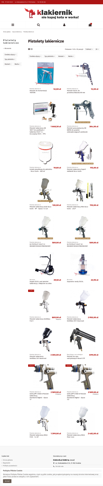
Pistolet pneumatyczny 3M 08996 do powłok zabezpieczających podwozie (77, 130)
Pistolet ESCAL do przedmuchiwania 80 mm (76, 92)
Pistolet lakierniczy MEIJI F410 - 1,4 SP (39, 436)
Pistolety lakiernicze (11, 41)
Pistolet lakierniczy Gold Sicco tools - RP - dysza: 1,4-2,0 (40, 208)
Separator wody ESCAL (75, 281)
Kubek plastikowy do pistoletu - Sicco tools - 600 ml (41, 170)
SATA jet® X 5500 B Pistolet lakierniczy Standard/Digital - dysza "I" (39, 397)
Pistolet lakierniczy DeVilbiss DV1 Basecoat (38, 357)
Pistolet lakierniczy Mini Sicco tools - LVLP (77, 208)
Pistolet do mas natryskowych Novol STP (76, 357)
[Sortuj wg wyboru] (89, 49)
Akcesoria (7, 48)
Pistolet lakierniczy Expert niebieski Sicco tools (76, 170)
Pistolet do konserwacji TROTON (38, 92)
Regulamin (6, 463)
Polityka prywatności (10, 466)
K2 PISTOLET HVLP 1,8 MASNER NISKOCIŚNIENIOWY (77, 245)
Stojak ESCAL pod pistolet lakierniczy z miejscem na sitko (41, 282)
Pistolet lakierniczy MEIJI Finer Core (76, 436)
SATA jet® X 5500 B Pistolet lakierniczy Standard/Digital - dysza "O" (76, 397)
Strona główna (8, 460)
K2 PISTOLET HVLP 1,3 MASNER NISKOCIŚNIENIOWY (40, 245)
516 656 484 (59, 466)
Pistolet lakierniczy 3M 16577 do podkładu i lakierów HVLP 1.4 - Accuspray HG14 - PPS (38, 131)
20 (97, 49)
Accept (7, 481)
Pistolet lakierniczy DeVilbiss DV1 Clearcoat (75, 320)
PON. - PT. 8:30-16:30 (7, 2)
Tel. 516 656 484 (42, 2)
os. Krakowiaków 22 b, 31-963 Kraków (25, 2)
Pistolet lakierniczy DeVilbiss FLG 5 (40, 320)
